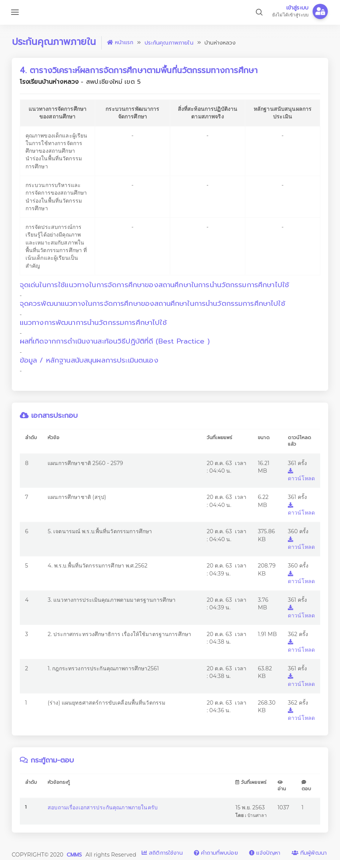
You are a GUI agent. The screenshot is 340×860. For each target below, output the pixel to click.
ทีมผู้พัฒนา (309, 853)
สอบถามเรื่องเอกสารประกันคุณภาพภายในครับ (103, 807)
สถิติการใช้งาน (162, 853)
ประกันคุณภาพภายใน (169, 43)
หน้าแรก (120, 42)
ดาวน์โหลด (301, 475)
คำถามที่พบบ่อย (216, 853)
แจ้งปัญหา (264, 853)
